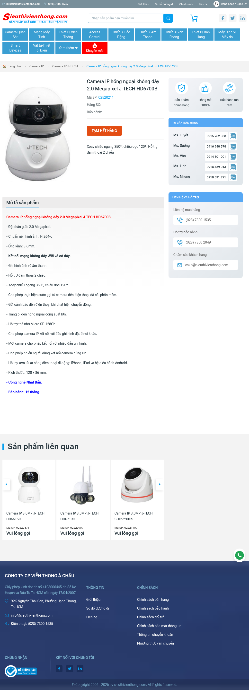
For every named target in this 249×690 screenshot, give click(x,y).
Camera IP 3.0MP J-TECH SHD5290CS (134, 516)
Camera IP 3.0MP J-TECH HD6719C (79, 516)
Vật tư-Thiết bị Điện (41, 48)
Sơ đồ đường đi (164, 4)
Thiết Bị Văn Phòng (174, 34)
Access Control (94, 34)
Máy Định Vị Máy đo (227, 34)
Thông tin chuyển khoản (155, 635)
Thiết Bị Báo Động (121, 34)
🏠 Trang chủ (11, 66)
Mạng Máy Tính (42, 34)
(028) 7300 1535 (56, 4)
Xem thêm (68, 48)
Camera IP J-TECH (65, 66)
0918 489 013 (216, 167)
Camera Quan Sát (15, 34)
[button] (6, 484)
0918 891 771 (216, 177)
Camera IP (36, 66)
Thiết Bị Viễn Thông (68, 34)
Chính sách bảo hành (153, 608)
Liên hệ (203, 4)
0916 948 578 (216, 146)
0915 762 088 (216, 136)
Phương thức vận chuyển (155, 643)
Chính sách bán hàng (153, 600)
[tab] (22, 203)
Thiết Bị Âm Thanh (147, 34)
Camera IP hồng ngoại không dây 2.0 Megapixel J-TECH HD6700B (132, 66)
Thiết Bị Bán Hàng (201, 34)
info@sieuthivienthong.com (21, 4)
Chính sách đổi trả (150, 617)
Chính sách (186, 4)
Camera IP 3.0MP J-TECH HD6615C (25, 516)
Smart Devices (15, 48)
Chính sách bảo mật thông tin (159, 626)
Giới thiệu (143, 4)
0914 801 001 (216, 156)
